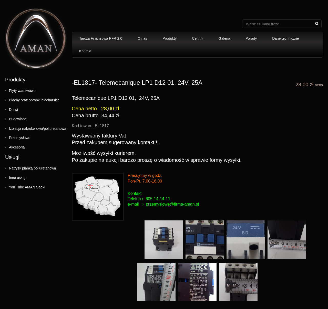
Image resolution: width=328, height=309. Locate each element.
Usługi (12, 157)
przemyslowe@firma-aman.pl (172, 204)
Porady (251, 38)
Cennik (197, 38)
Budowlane (18, 119)
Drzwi (13, 110)
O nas (142, 38)
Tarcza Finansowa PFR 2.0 (100, 38)
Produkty (169, 38)
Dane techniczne (285, 38)
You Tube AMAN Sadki (27, 187)
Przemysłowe (19, 138)
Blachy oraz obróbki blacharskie (34, 100)
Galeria (224, 38)
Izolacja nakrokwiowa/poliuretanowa (37, 128)
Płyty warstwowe (22, 91)
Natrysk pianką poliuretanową (32, 168)
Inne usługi (17, 178)
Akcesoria (17, 147)
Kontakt (85, 51)
